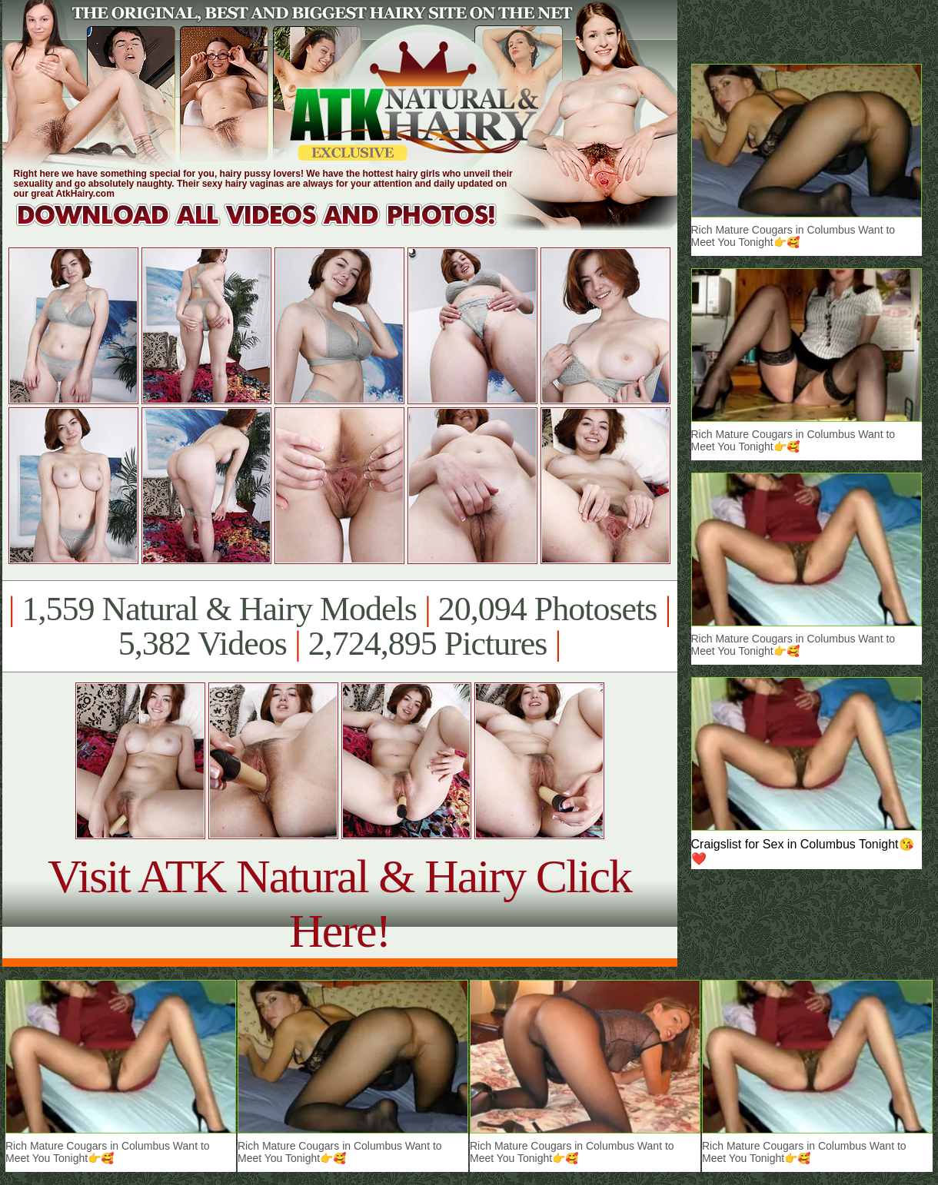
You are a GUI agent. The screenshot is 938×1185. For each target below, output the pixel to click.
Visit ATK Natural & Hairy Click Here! (339, 903)
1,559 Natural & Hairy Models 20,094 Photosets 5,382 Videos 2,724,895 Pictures (339, 626)
